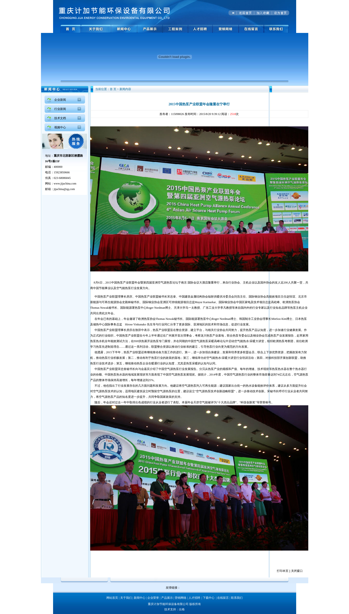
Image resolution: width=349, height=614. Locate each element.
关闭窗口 (297, 571)
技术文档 (60, 118)
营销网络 (180, 597)
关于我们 (126, 597)
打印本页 (282, 571)
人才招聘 (194, 597)
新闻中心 (139, 597)
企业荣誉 (153, 597)
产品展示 (167, 597)
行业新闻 (60, 109)
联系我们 (237, 597)
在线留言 (223, 597)
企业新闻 (60, 99)
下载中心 (208, 597)
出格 (182, 609)
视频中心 (60, 127)
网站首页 (112, 597)
